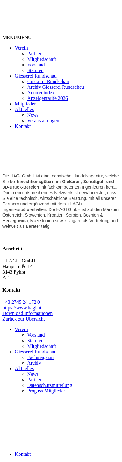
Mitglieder (25, 103)
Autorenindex (40, 92)
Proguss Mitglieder (46, 390)
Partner (34, 53)
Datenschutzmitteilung (49, 385)
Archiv (34, 363)
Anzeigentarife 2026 (47, 98)
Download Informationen (27, 313)
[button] (17, 37)
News (32, 115)
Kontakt (23, 126)
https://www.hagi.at (21, 307)
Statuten (35, 70)
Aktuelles (24, 109)
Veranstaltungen (43, 120)
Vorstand (36, 64)
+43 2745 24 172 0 (21, 302)
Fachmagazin (40, 357)
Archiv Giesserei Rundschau (55, 87)
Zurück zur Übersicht (23, 318)
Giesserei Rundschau (36, 75)
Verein (21, 48)
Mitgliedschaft (41, 59)
